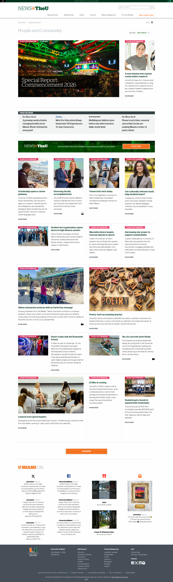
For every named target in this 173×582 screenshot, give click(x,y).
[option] (36, 124)
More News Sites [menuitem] (146, 15)
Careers (106, 566)
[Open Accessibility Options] (3, 1)
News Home (21, 22)
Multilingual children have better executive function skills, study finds (101, 123)
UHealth (80, 561)
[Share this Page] (150, 24)
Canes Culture (82, 568)
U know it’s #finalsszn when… (104, 531)
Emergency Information (77, 572)
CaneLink (107, 559)
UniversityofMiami (65, 481)
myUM (106, 556)
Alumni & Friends (83, 559)
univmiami (30, 481)
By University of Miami (104, 504)
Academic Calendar (110, 552)
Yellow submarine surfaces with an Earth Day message (45, 308)
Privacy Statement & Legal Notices (96, 572)
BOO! (104, 502)
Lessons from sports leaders (32, 417)
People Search (109, 554)
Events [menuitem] (93, 15)
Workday (107, 563)
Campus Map (135, 552)
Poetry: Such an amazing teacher (105, 315)
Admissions (81, 556)
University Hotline (83, 566)
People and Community (28, 41)
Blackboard (108, 561)
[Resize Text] (147, 23)
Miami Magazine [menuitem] (109, 15)
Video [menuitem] (81, 15)
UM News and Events (84, 554)
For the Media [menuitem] (127, 15)
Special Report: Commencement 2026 (49, 83)
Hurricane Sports (83, 563)
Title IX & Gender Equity (115, 572)
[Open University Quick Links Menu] (170, 1)
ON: (30, 467)
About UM (81, 552)
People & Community (34, 22)
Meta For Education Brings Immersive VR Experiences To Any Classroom (69, 123)
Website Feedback (130, 572)
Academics (44, 41)
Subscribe (136, 146)
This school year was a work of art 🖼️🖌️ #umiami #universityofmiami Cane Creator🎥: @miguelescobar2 (140, 519)
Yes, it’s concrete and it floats (136, 337)
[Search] (153, 7)
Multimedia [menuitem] (69, 15)
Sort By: (139, 33)
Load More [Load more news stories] (86, 451)
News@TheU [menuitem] (52, 15)
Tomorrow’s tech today (101, 191)
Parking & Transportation (139, 554)
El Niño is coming (97, 383)
